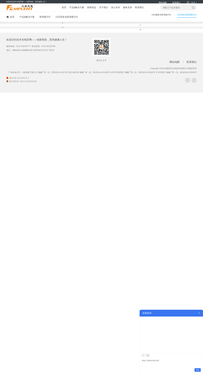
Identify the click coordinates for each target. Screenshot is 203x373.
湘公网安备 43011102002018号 (23, 362)
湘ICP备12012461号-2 (19, 358)
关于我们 (102, 10)
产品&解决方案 (68, 10)
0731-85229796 (48, 326)
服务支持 (133, 10)
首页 (52, 10)
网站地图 (162, 2)
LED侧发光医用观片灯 (157, 21)
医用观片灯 (45, 21)
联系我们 (176, 2)
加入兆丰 (117, 10)
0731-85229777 (23, 326)
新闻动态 (86, 10)
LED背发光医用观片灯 (67, 21)
